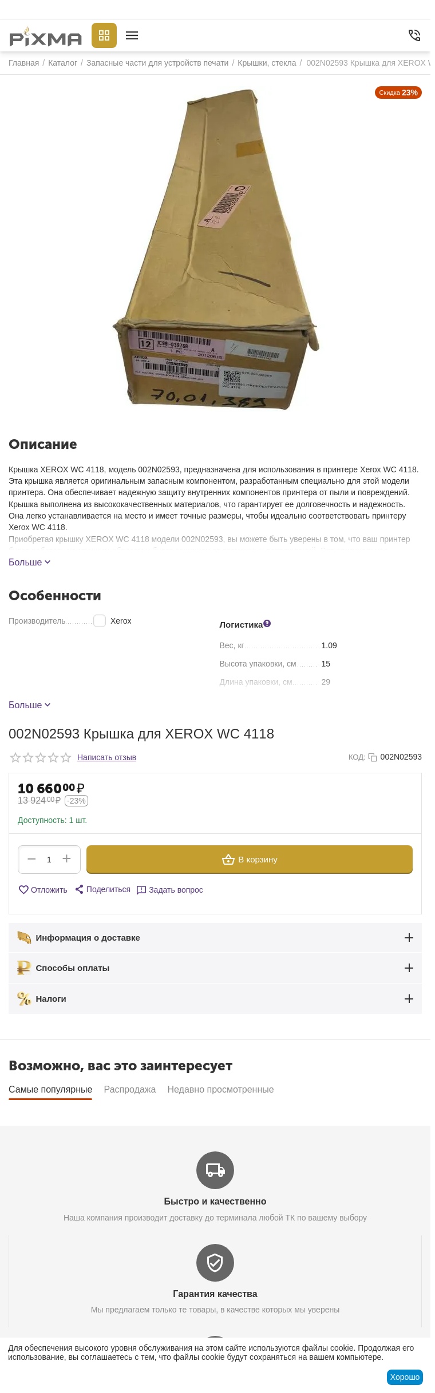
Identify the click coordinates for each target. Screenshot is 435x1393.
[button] (101, 889)
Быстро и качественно (215, 1201)
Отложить (43, 890)
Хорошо (405, 1377)
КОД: (357, 757)
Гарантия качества (215, 1294)
